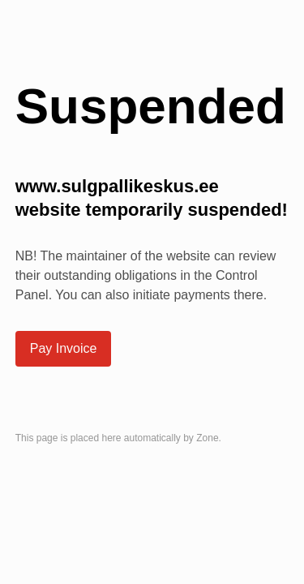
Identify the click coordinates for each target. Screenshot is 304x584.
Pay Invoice (63, 348)
